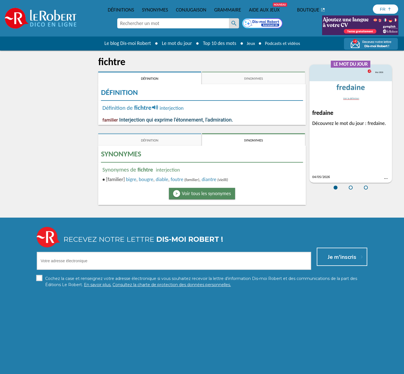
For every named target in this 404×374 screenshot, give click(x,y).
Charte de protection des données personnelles (139, 368)
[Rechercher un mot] (234, 23)
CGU (264, 368)
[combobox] (173, 23)
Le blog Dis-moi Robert (125, 43)
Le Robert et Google (290, 368)
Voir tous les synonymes (206, 193)
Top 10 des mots (217, 43)
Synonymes (155, 10)
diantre (209, 179)
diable (162, 179)
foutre (177, 179)
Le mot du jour (174, 43)
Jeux (249, 43)
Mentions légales (201, 368)
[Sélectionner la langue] (385, 9)
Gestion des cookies (239, 368)
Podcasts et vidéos (283, 43)
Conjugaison (191, 10)
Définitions (121, 10)
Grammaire (227, 10)
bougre (146, 179)
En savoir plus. (308, 359)
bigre (131, 179)
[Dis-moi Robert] (263, 24)
